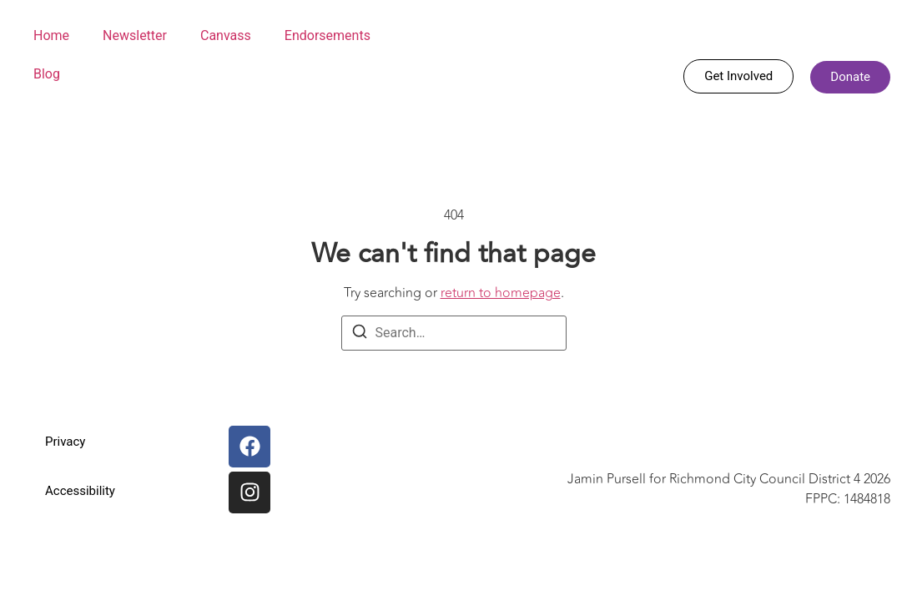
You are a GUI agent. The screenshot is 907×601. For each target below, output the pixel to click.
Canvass (225, 35)
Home (51, 35)
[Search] (359, 334)
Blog (46, 74)
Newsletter (135, 35)
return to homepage (501, 293)
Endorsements (327, 35)
